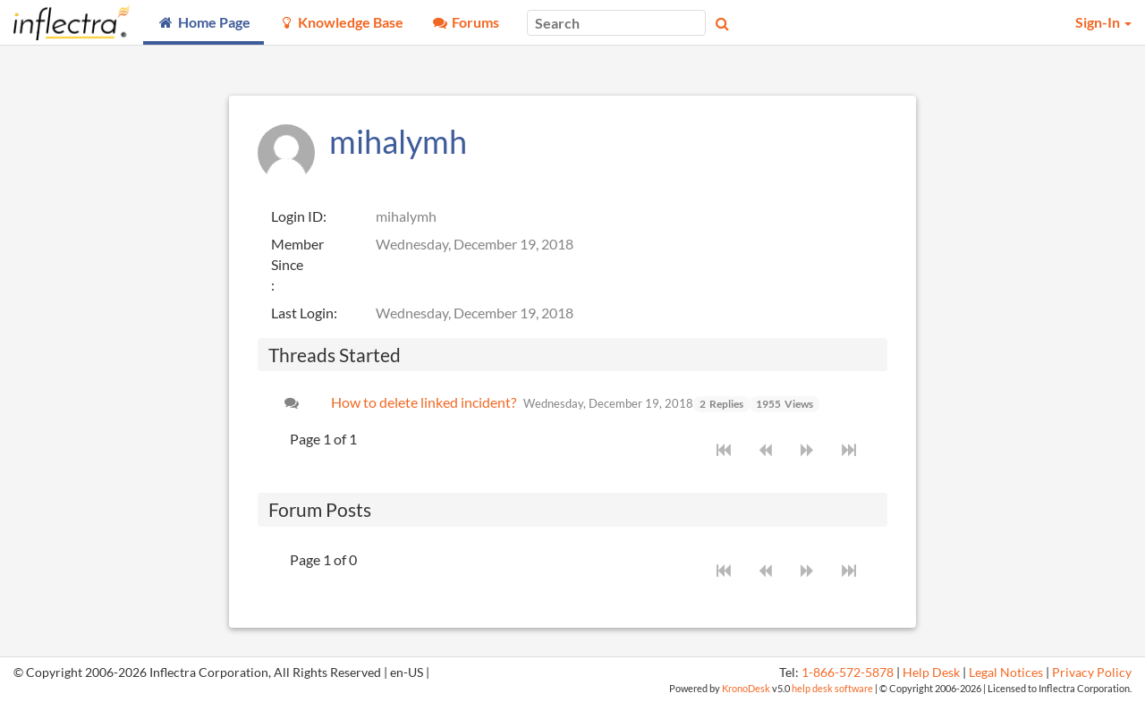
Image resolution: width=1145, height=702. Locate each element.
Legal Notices (1006, 672)
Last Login (302, 312)
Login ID (297, 215)
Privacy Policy (1092, 672)
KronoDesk (746, 688)
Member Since (297, 254)
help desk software (832, 688)
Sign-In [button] (1103, 21)
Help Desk (931, 672)
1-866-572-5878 (848, 672)
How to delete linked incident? (423, 401)
